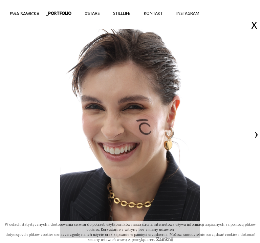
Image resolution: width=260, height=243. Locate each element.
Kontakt (153, 13)
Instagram (187, 13)
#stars (92, 13)
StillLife (121, 13)
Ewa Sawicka (25, 13)
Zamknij (164, 239)
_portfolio (58, 13)
